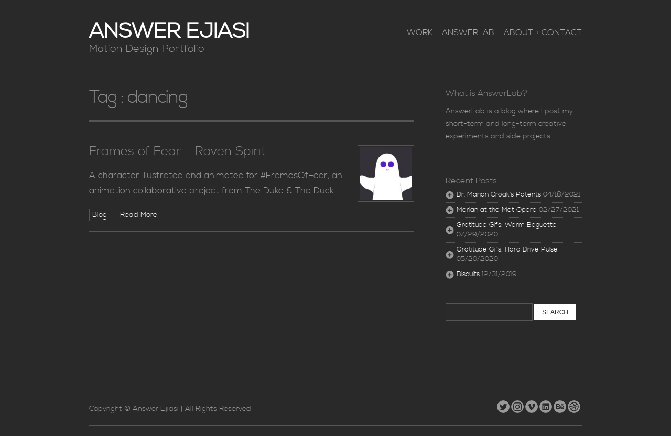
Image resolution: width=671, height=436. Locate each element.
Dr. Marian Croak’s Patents (499, 194)
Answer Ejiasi (169, 31)
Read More (138, 215)
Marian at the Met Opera (497, 209)
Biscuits (468, 274)
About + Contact (543, 32)
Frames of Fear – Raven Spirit (177, 151)
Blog (100, 215)
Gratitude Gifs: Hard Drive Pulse (507, 249)
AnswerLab (468, 32)
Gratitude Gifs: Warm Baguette (507, 225)
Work (419, 32)
